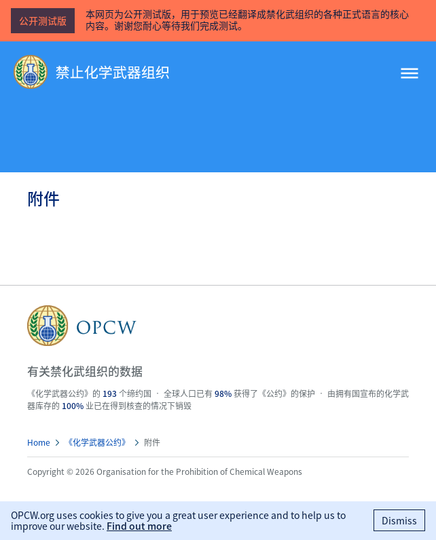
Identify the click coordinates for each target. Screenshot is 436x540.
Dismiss (399, 520)
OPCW (218, 325)
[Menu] (409, 74)
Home (38, 442)
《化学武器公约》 (97, 442)
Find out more (139, 526)
